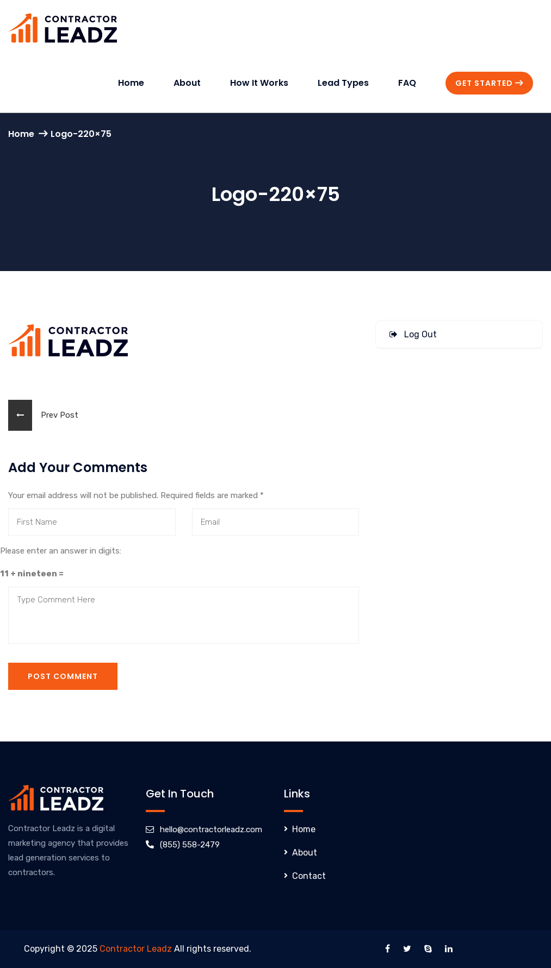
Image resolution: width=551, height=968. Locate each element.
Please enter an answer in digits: (60, 551)
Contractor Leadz (136, 949)
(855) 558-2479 (190, 845)
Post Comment (63, 676)
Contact (309, 876)
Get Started (489, 83)
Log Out (413, 334)
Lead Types (343, 83)
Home (131, 83)
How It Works (259, 83)
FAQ (407, 83)
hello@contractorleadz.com (211, 829)
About (187, 83)
